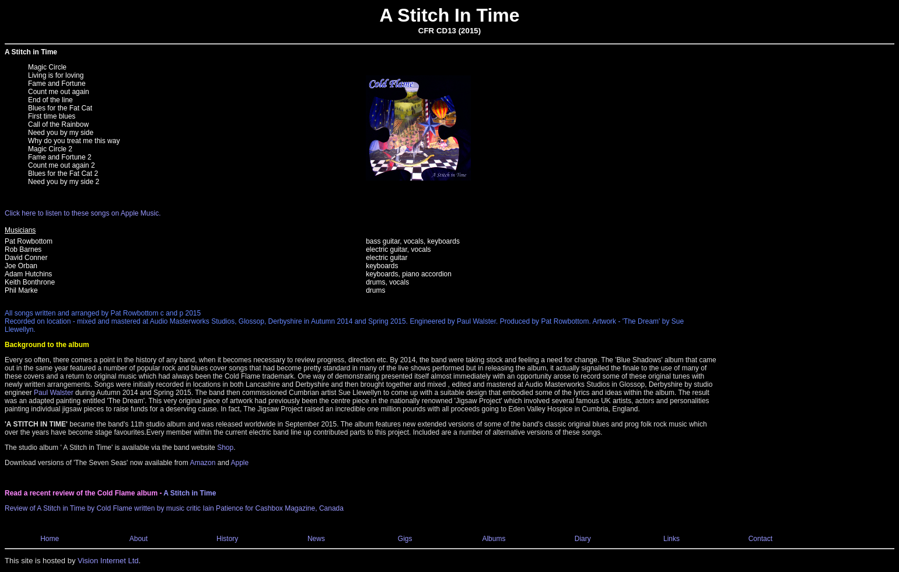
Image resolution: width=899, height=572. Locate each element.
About (139, 539)
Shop (225, 447)
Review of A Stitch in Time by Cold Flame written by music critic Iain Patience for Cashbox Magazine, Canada (174, 508)
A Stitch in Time (189, 493)
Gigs (405, 539)
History (227, 539)
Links (671, 539)
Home (49, 539)
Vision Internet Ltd (108, 560)
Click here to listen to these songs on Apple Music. (82, 213)
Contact (760, 539)
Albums (493, 539)
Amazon (202, 463)
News (316, 539)
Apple (239, 463)
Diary (583, 539)
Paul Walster (54, 393)
